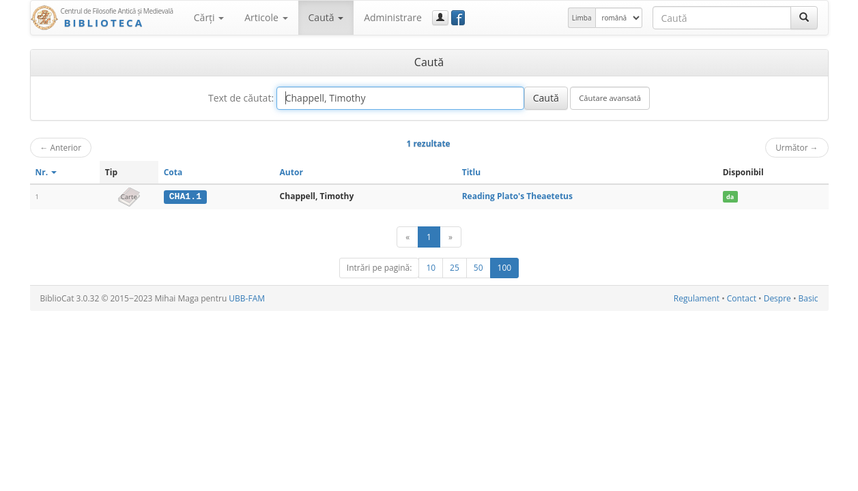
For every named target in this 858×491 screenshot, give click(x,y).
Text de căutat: (241, 97)
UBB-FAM (247, 298)
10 (430, 267)
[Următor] (450, 237)
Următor (796, 147)
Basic (808, 298)
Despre (777, 298)
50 (478, 267)
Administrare (393, 17)
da (730, 196)
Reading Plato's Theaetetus (517, 196)
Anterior (61, 147)
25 (454, 267)
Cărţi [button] (209, 17)
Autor (291, 172)
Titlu (471, 172)
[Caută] (804, 17)
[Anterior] (407, 237)
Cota (173, 172)
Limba (582, 18)
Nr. (46, 172)
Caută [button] (326, 17)
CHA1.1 (185, 196)
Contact (741, 298)
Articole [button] (265, 17)
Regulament (696, 298)
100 (505, 267)
